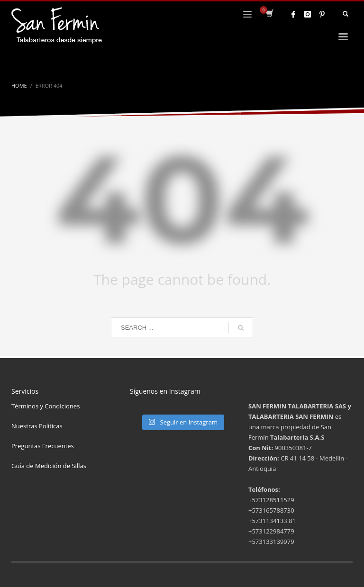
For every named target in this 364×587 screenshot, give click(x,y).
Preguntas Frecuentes (42, 446)
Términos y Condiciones (45, 406)
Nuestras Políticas (37, 426)
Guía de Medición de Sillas (48, 465)
